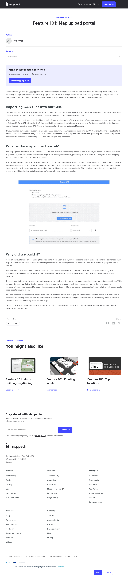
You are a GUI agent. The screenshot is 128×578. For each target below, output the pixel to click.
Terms (75, 556)
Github (92, 497)
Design (9, 480)
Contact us (11, 305)
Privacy (67, 556)
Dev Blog (93, 484)
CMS (31, 91)
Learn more (60, 567)
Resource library (13, 533)
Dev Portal (93, 489)
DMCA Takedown (55, 556)
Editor (8, 489)
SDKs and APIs (12, 497)
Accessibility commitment (36, 556)
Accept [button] (98, 572)
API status (93, 476)
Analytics (51, 480)
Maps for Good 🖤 (55, 489)
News (49, 533)
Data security (53, 529)
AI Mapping (11, 476)
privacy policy (40, 436)
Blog (8, 516)
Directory (51, 484)
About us (51, 516)
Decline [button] (108, 572)
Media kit (10, 529)
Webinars (10, 537)
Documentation (96, 493)
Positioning (52, 493)
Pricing (50, 537)
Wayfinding (52, 497)
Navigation (11, 493)
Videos (9, 542)
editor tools (22, 308)
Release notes (95, 502)
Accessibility (53, 476)
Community (94, 480)
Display (9, 484)
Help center (11, 524)
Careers (51, 524)
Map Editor (26, 284)
